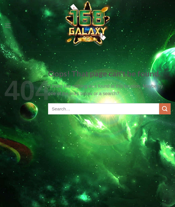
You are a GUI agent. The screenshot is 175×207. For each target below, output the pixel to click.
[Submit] (165, 108)
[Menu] (7, 25)
